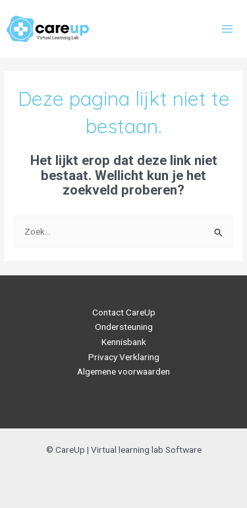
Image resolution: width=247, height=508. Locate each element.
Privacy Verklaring (123, 357)
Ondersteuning (124, 326)
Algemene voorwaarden (123, 371)
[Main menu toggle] (227, 28)
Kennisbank (123, 341)
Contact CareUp (123, 312)
